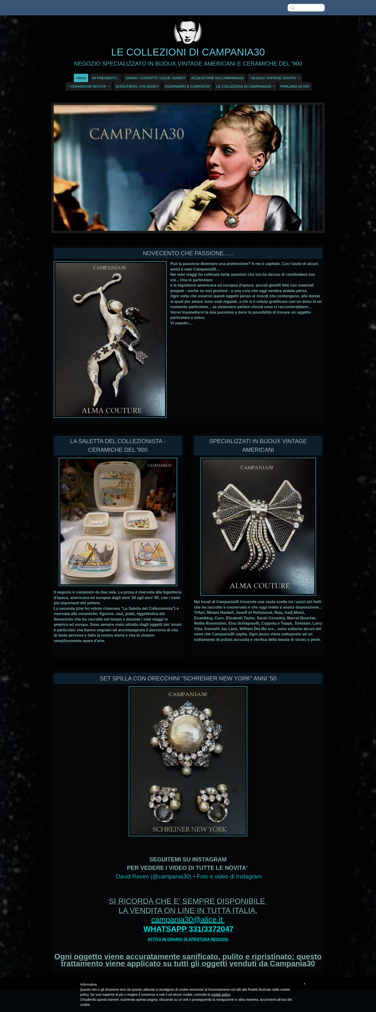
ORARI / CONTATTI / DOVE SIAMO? (155, 78)
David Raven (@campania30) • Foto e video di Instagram (189, 876)
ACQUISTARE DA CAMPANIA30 (217, 78)
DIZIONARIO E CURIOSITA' (187, 86)
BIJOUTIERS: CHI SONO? (137, 86)
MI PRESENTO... (106, 78)
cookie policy (220, 994)
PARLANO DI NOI (295, 86)
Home (81, 78)
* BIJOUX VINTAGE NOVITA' (275, 78)
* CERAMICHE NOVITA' (89, 86)
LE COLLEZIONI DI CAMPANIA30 (188, 52)
